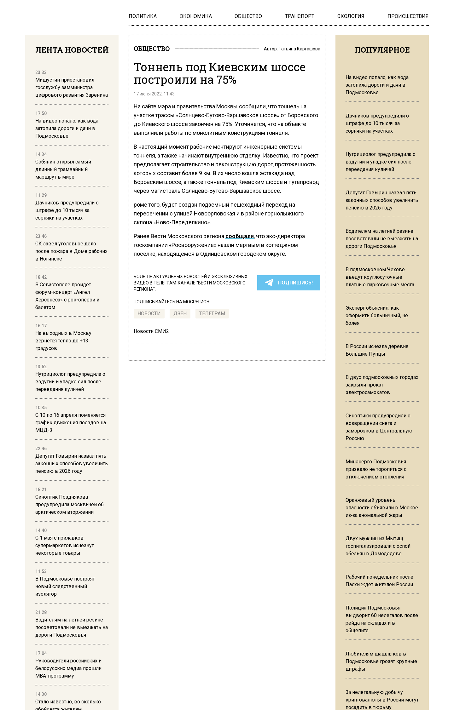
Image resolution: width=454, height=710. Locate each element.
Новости (149, 315)
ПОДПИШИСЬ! (289, 284)
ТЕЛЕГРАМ (212, 315)
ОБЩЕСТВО (156, 50)
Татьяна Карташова (299, 49)
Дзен (180, 315)
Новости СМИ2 (151, 333)
